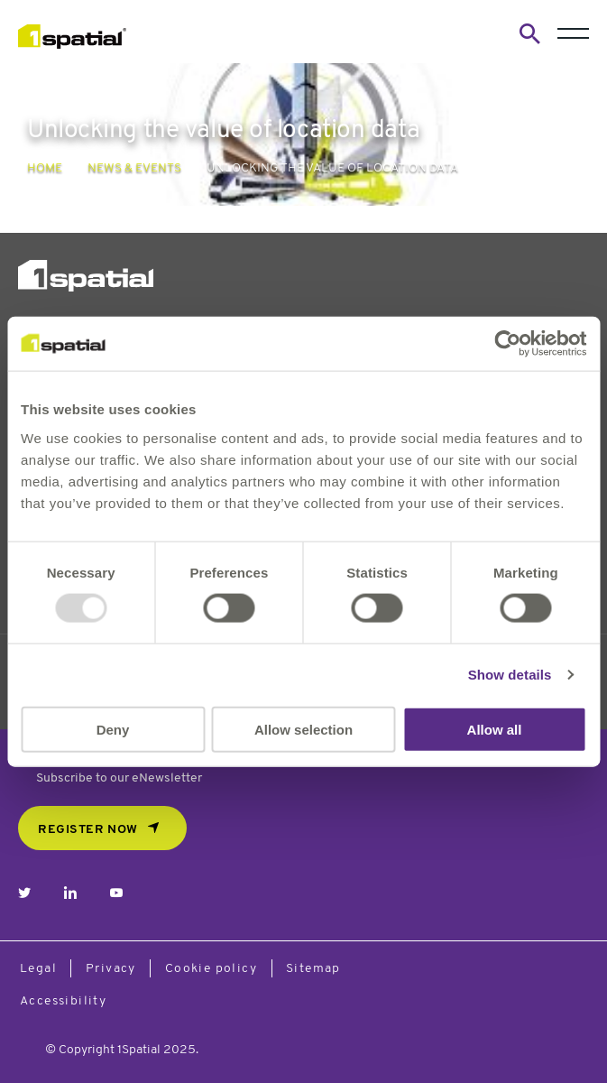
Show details (510, 674)
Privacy (111, 969)
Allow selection (303, 728)
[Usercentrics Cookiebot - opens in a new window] (507, 343)
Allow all (494, 728)
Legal (38, 969)
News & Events (134, 168)
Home (44, 168)
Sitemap (313, 969)
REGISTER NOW (88, 830)
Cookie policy (211, 969)
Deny (113, 728)
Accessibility (63, 1001)
